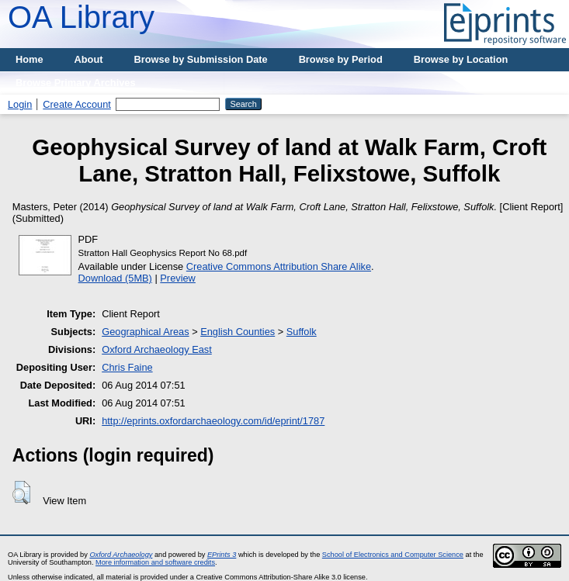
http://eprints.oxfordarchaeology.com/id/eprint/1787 (213, 421)
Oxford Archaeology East (157, 349)
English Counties (237, 331)
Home (29, 59)
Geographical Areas (145, 331)
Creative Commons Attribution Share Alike (278, 266)
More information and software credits (155, 562)
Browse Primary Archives (76, 82)
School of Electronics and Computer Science (392, 555)
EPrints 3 (221, 555)
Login (20, 104)
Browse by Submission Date (201, 59)
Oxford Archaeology (120, 555)
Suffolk (301, 331)
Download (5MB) (115, 278)
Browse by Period (341, 59)
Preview (178, 278)
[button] (21, 492)
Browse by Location (461, 59)
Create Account (77, 104)
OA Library (81, 17)
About (89, 59)
